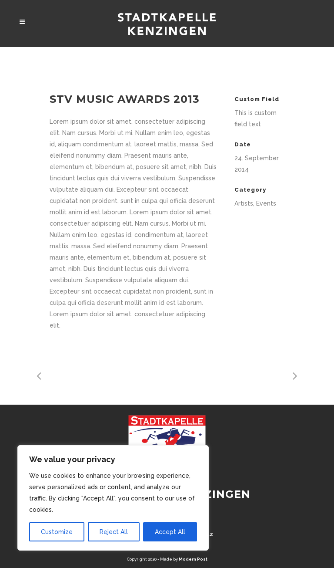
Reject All (114, 531)
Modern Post (193, 559)
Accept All (170, 531)
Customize (57, 531)
